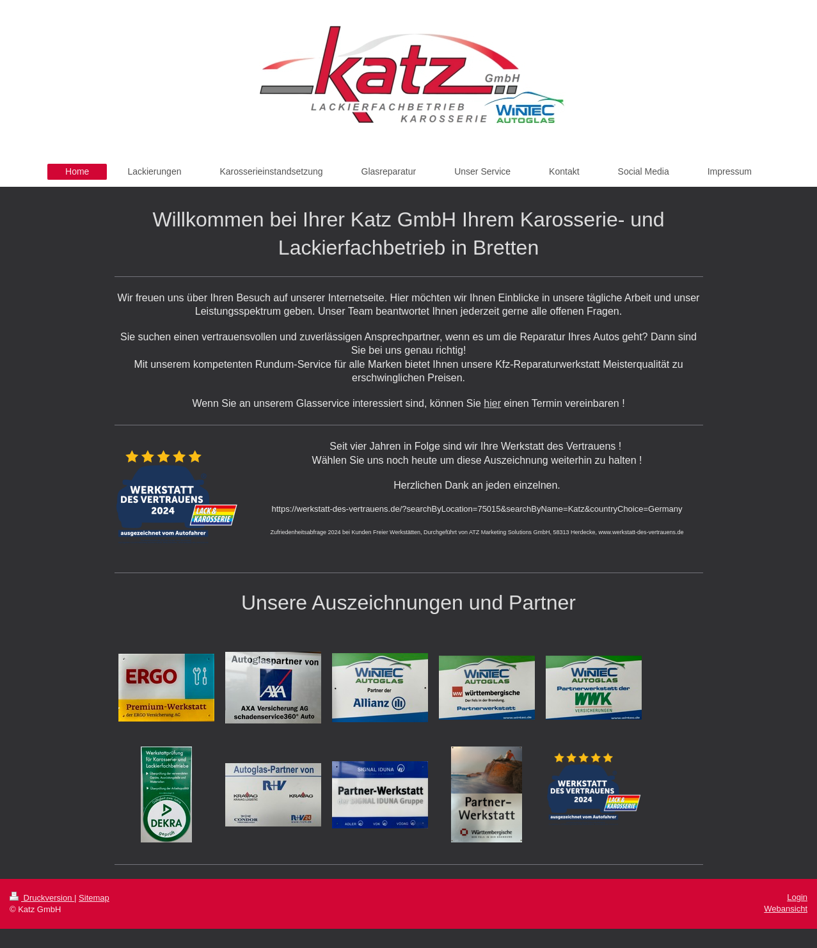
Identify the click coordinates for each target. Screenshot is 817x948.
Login (797, 897)
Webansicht (785, 908)
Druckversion (42, 898)
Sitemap (94, 898)
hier (492, 403)
